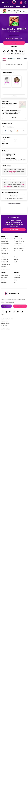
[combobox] (14, 126)
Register (16, 259)
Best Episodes (4, 246)
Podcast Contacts (18, 250)
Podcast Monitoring (19, 246)
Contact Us (4, 325)
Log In (15, 261)
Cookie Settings (5, 329)
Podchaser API (4, 261)
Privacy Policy (4, 321)
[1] (3, 107)
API (15, 282)
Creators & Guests (7, 72)
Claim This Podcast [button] (14, 195)
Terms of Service (5, 323)
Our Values (3, 282)
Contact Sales (20, 306)
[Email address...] (14, 126)
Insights (10, 58)
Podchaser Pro (4, 259)
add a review (12, 171)
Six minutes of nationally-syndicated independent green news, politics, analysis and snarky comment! (11, 112)
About (4, 58)
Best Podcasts (4, 238)
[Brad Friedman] (7, 80)
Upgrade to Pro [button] (6, 306)
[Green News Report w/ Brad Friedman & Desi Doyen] (22, 104)
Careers (3, 280)
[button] (6, 7)
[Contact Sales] (21, 2)
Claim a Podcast (5, 250)
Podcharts (3, 266)
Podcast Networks (19, 241)
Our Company (4, 275)
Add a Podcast (4, 248)
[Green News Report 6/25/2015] (14, 21)
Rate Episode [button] (14, 46)
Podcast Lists (17, 243)
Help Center (17, 275)
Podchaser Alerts (5, 264)
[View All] (25, 72)
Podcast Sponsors (18, 248)
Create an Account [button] (14, 229)
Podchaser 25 (4, 253)
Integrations (4, 277)
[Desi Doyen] (17, 80)
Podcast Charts (5, 243)
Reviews (19, 58)
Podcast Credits (18, 238)
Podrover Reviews (5, 269)
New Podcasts (4, 241)
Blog (15, 280)
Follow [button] (14, 117)
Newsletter (17, 277)
